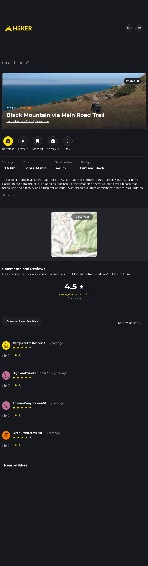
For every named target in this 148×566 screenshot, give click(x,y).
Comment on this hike (22, 321)
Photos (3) (132, 81)
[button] (10, 195)
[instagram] (26, 62)
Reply (17, 355)
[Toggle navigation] (139, 28)
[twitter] (20, 62)
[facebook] (13, 62)
